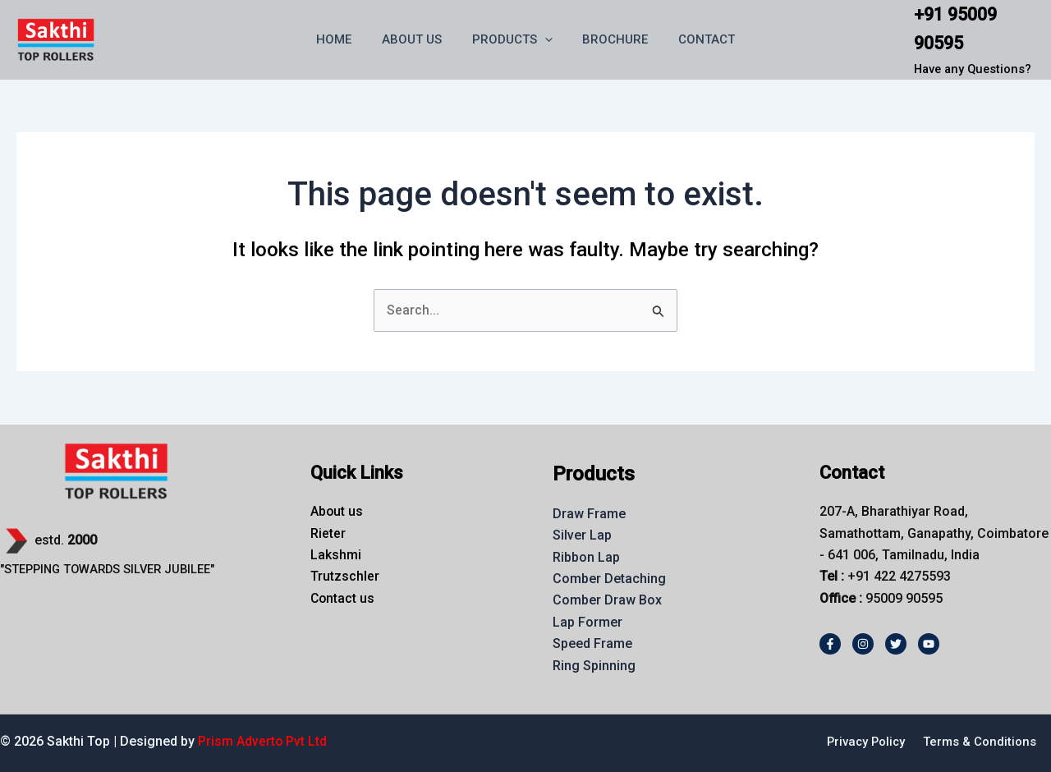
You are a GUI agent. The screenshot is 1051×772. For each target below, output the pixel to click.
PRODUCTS (512, 39)
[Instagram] (863, 644)
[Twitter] (895, 644)
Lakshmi (335, 555)
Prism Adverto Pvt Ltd (263, 741)
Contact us (343, 598)
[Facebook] (830, 644)
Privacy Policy (864, 741)
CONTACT (696, 39)
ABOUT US (417, 39)
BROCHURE (610, 39)
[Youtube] (928, 644)
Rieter (328, 533)
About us (337, 511)
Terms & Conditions (979, 741)
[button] (545, 39)
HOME (345, 39)
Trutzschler (344, 576)
